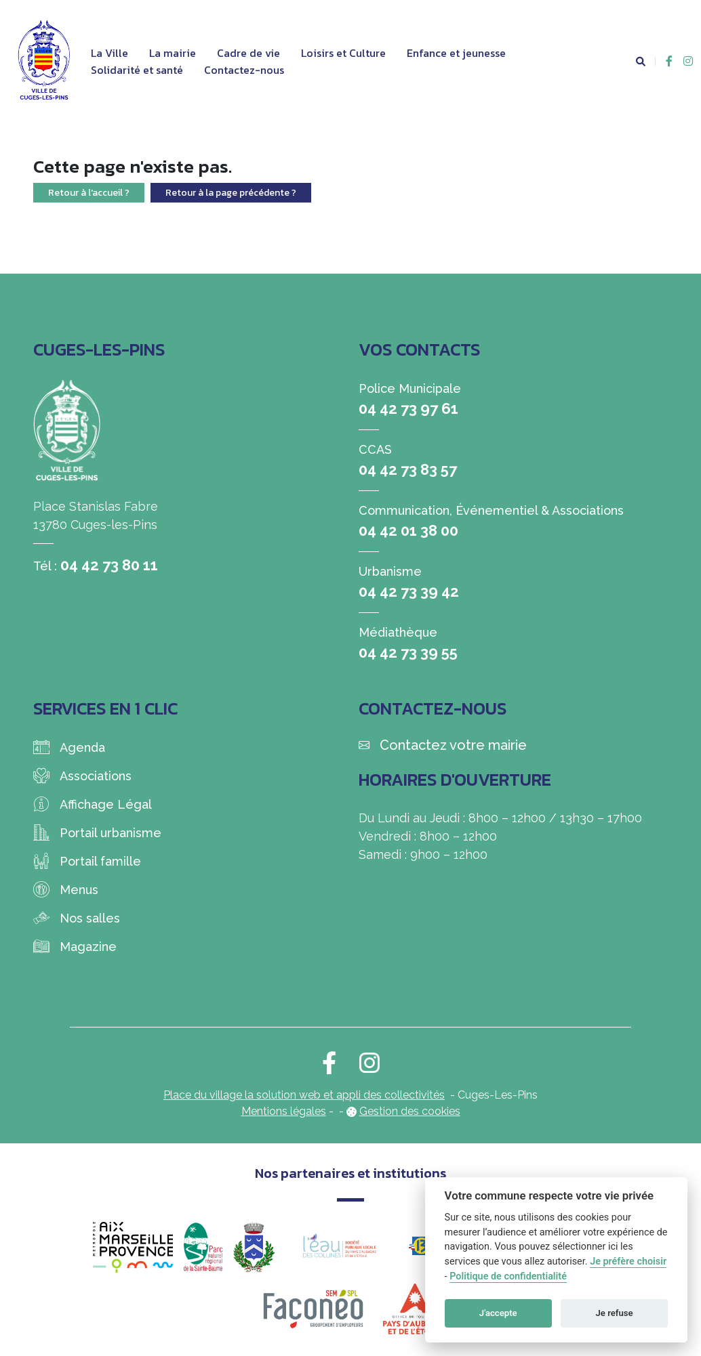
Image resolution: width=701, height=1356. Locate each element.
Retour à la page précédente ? (230, 193)
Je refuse (614, 1313)
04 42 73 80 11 (109, 565)
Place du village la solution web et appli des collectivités (304, 1094)
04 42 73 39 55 (408, 652)
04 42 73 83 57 (408, 469)
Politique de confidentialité (508, 1276)
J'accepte (498, 1313)
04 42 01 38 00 (408, 530)
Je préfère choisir (628, 1261)
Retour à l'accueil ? (88, 193)
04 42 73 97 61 (408, 408)
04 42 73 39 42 (409, 591)
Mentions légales (283, 1111)
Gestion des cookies (409, 1111)
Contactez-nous (244, 70)
